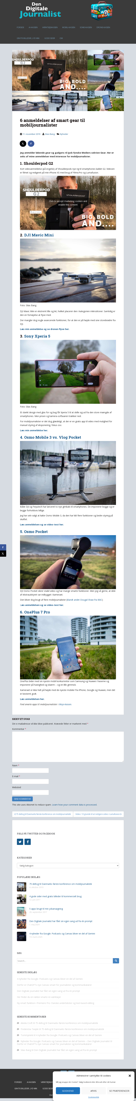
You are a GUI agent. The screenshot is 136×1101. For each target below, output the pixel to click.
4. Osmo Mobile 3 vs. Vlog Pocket (50, 437)
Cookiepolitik (93, 1097)
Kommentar (19, 728)
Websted (16, 787)
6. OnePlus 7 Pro (35, 612)
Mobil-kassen (68, 27)
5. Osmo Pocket (34, 531)
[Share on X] (23, 144)
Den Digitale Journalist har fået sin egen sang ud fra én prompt (60, 921)
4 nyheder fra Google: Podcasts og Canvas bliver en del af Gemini (62, 933)
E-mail (16, 776)
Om (61, 38)
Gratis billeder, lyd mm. (28, 38)
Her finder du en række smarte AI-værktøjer (39, 997)
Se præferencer (119, 1090)
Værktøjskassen (50, 27)
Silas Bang (50, 134)
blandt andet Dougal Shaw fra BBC (84, 599)
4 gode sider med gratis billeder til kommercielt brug (55, 896)
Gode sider (49, 38)
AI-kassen (33, 27)
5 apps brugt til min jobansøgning (46, 908)
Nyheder (64, 134)
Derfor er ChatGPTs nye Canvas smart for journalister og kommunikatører (54, 984)
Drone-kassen (103, 27)
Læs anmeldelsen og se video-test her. (42, 524)
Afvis (94, 1090)
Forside (20, 27)
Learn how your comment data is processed (74, 804)
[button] (129, 1075)
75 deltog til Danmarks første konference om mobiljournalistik (60, 883)
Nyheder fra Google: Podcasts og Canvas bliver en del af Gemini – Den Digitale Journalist (65, 1041)
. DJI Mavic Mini (38, 235)
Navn (15, 765)
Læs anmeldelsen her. (32, 699)
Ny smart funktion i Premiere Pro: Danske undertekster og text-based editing (55, 1003)
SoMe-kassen (86, 27)
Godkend (68, 1090)
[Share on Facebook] (31, 144)
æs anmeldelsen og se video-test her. (42, 605)
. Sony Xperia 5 (36, 336)
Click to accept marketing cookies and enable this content (68, 203)
